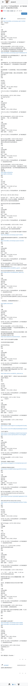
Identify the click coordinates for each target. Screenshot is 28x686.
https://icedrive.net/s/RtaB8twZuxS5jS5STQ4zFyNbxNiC (14, 433)
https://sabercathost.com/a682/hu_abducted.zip (12, 373)
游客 (5, 18)
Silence (4, 10)
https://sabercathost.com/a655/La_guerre (10, 268)
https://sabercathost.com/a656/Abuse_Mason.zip (12, 272)
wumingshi (6, 665)
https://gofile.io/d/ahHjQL (6, 174)
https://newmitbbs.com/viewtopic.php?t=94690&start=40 (14, 52)
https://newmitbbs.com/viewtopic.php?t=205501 (12, 234)
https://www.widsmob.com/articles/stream (10, 336)
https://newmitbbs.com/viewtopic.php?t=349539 (12, 624)
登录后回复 (24, 13)
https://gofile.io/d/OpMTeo (7, 172)
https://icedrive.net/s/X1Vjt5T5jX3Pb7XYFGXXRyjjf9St (13, 434)
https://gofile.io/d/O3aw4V (7, 303)
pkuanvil (13, 2)
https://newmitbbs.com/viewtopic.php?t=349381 (12, 622)
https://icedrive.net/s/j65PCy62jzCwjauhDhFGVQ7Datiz (14, 469)
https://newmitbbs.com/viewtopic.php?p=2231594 (12, 240)
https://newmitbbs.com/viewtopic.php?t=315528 (14, 21)
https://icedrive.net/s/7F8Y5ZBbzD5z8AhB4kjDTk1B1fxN (14, 428)
